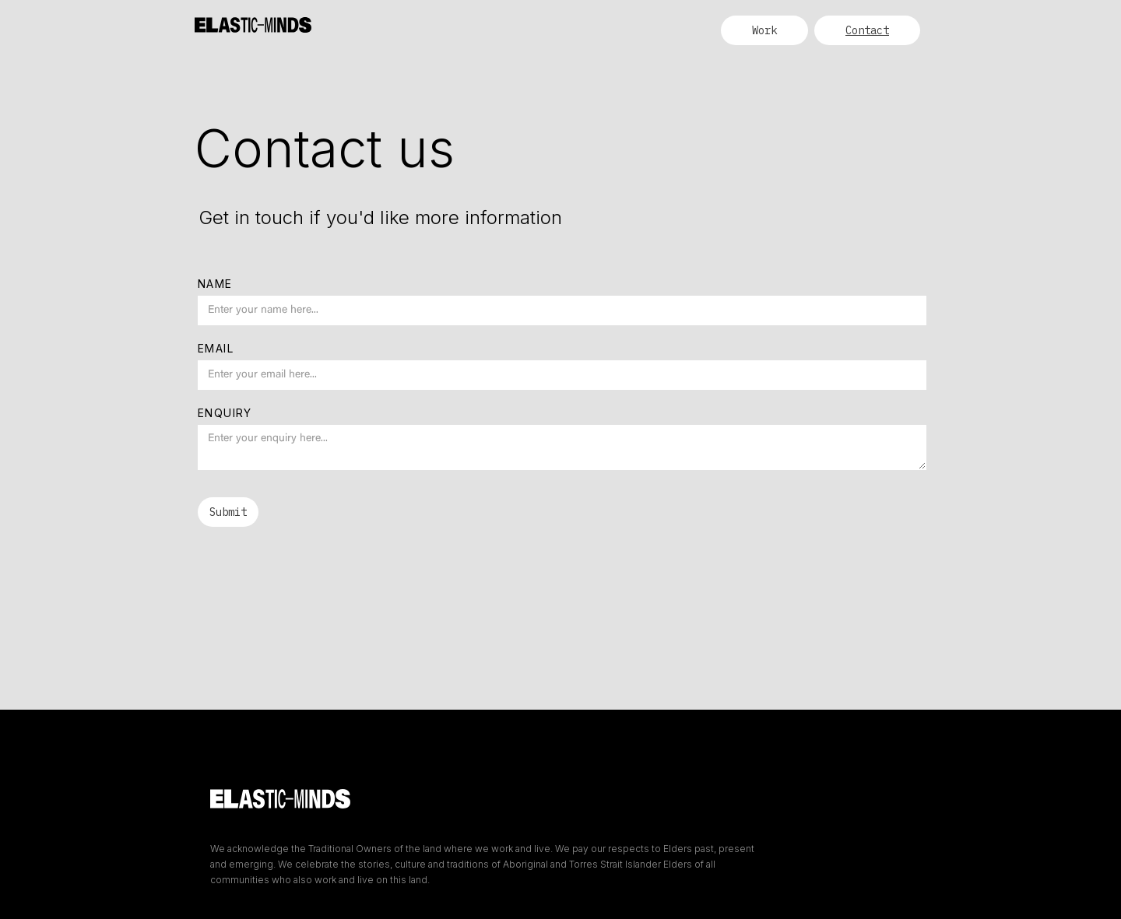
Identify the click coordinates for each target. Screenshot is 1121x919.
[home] (253, 17)
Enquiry (225, 412)
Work (764, 30)
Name (215, 283)
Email (216, 348)
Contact (867, 30)
